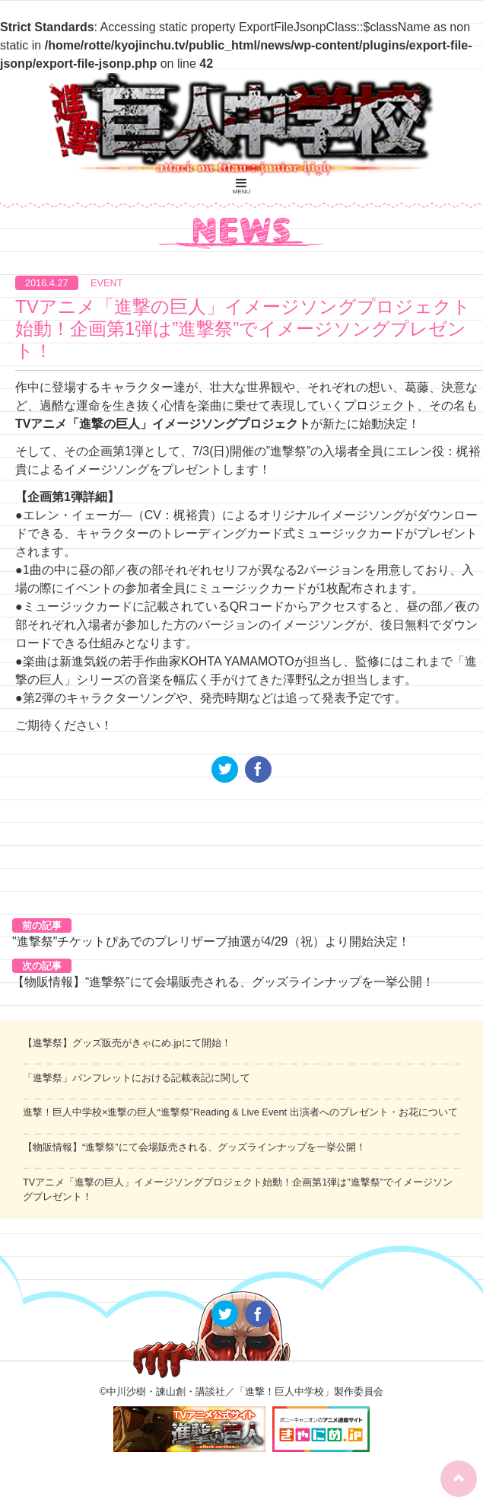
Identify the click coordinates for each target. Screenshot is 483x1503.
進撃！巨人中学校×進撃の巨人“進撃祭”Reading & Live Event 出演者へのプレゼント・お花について (240, 1112)
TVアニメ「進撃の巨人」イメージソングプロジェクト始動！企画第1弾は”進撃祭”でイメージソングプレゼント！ (243, 328)
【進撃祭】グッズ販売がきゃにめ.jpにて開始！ (127, 1042)
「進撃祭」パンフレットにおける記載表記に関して (136, 1077)
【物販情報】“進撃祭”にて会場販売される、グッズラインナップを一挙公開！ (223, 981)
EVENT (107, 283)
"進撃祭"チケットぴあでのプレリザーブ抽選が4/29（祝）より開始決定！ (211, 941)
